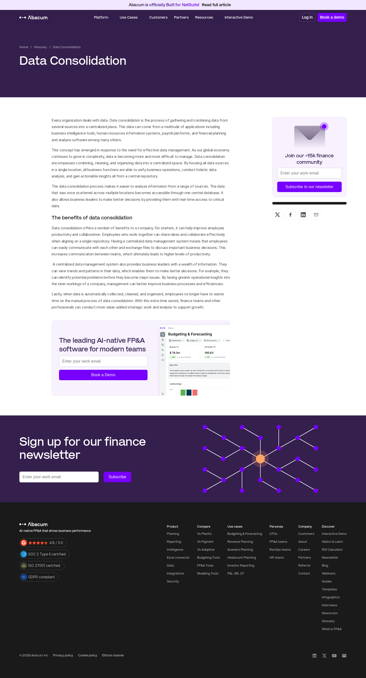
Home (23, 47)
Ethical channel (113, 655)
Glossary (40, 47)
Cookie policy (87, 655)
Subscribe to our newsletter (309, 187)
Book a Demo (103, 375)
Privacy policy (63, 655)
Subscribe (117, 477)
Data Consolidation (67, 47)
